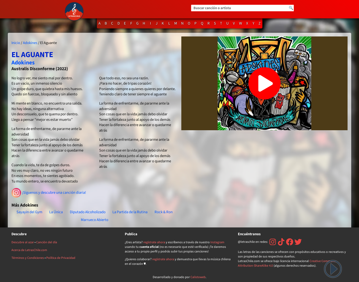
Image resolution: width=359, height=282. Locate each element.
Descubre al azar (22, 242)
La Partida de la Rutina (129, 212)
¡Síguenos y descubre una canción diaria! (48, 193)
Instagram (217, 242)
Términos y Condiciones (27, 258)
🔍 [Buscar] (291, 8)
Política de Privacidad (60, 258)
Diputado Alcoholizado (88, 212)
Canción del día (46, 242)
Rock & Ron (164, 212)
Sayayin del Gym (29, 212)
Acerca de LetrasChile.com (29, 250)
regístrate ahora (154, 242)
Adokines (30, 43)
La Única (56, 212)
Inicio (15, 43)
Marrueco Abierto (94, 220)
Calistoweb (198, 277)
